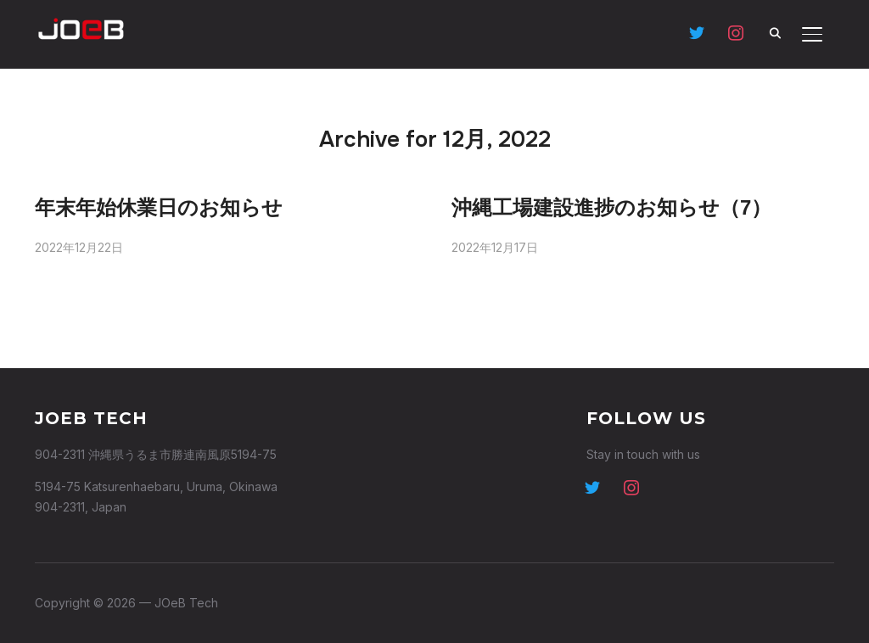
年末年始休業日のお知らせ (159, 207)
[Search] (775, 32)
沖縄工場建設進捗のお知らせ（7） (611, 207)
